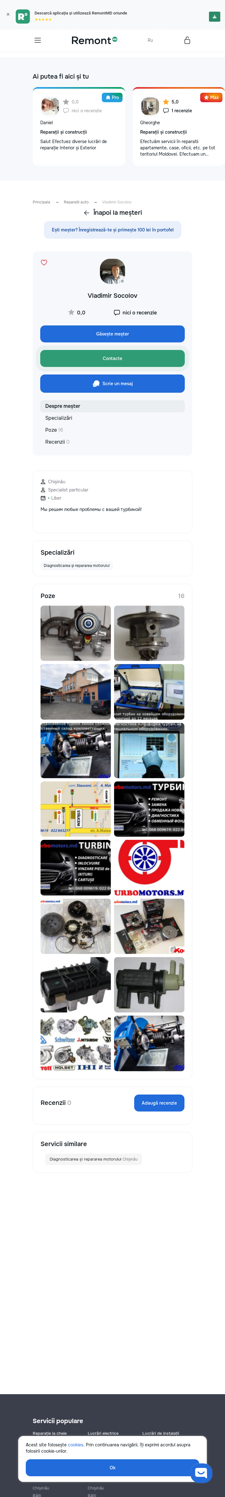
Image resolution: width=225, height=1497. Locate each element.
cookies (75, 1445)
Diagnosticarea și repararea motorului (94, 1159)
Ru (150, 40)
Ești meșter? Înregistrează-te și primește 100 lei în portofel (112, 230)
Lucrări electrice (103, 1433)
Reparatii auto (76, 202)
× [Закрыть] (8, 14)
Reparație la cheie (50, 1433)
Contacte (112, 358)
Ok (113, 1468)
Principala (41, 202)
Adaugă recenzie (159, 1103)
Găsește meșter (112, 334)
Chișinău (41, 1488)
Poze (54, 430)
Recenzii (57, 442)
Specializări (58, 418)
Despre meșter (62, 406)
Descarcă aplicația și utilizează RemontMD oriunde (81, 13)
